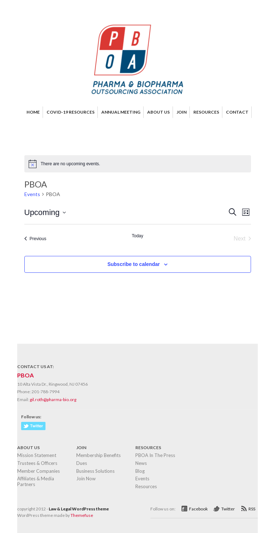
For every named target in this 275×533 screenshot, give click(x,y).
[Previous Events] (35, 238)
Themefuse (82, 515)
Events (32, 194)
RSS (252, 508)
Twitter (228, 508)
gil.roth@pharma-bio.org (53, 399)
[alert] (137, 163)
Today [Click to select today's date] (137, 235)
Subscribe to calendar (133, 264)
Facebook (198, 508)
